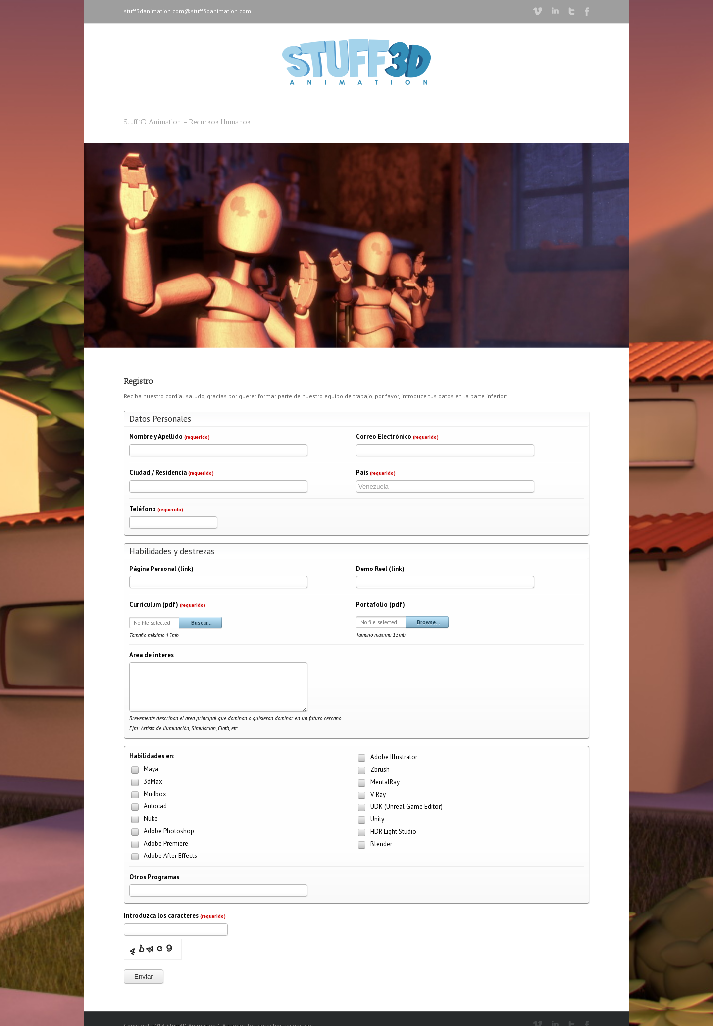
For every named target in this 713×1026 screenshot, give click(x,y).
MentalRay (378, 783)
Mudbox (147, 794)
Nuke (143, 819)
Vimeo (537, 11)
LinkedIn (555, 10)
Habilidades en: (151, 756)
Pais (376, 472)
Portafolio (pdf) (380, 604)
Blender (374, 845)
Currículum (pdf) (167, 604)
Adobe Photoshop (161, 832)
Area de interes (151, 655)
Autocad (148, 807)
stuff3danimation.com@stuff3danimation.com (187, 11)
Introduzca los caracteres (175, 916)
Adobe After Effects (163, 856)
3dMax (145, 782)
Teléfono (156, 509)
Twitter (571, 11)
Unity (370, 820)
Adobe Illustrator (386, 758)
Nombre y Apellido (169, 436)
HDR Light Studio (386, 832)
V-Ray (371, 795)
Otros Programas (154, 877)
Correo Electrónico (397, 436)
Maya (143, 770)
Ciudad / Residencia (171, 472)
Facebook (587, 11)
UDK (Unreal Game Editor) (399, 807)
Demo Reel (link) (380, 569)
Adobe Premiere (158, 844)
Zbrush (373, 770)
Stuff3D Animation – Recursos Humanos (187, 122)
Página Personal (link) (161, 569)
